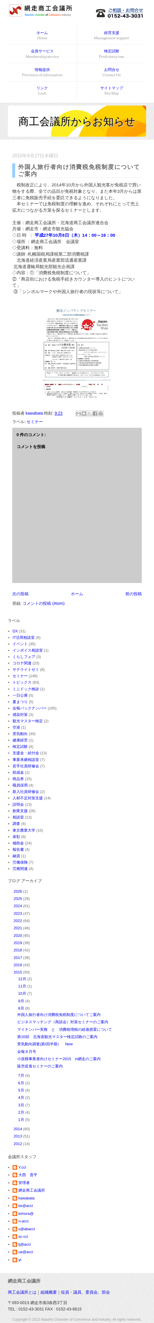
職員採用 (20, 785)
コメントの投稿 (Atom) (43, 603)
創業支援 (20, 811)
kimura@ (26, 1213)
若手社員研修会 (26, 766)
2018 (18, 950)
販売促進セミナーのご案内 (40, 1066)
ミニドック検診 (26, 689)
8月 (21, 1008)
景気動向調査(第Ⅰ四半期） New (45, 1044)
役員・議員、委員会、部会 (85, 1292)
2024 (18, 906)
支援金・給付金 (26, 753)
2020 (18, 935)
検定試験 (111, 54)
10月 (22, 993)
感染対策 (20, 714)
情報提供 (42, 72)
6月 (21, 1083)
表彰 (16, 837)
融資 (16, 856)
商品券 (18, 779)
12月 (22, 979)
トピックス (22, 682)
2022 (18, 921)
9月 (21, 1001)
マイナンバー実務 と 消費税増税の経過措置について (64, 1029)
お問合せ (111, 72)
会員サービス (42, 54)
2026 (18, 891)
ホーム (42, 36)
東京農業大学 (24, 830)
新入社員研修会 (26, 791)
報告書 (18, 849)
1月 (21, 1119)
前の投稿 (133, 593)
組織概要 (49, 1292)
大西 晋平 (27, 1175)
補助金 (18, 843)
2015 (18, 972)
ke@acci (25, 1205)
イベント (20, 644)
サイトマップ (111, 91)
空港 (16, 727)
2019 (18, 943)
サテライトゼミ (26, 669)
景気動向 (20, 734)
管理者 (24, 1183)
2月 (21, 1112)
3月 (21, 1105)
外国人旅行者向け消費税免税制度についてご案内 (59, 1014)
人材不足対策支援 (28, 798)
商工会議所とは (22, 1292)
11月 (22, 986)
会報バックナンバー (30, 708)
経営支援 (111, 36)
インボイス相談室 (28, 650)
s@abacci (26, 1229)
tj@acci (24, 1244)
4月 (21, 1097)
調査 (16, 823)
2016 (18, 965)
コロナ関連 (22, 663)
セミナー (35, 421)
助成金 (18, 772)
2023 (18, 913)
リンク (42, 91)
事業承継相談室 (26, 759)
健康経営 (20, 740)
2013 (18, 1136)
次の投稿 (20, 593)
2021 (18, 928)
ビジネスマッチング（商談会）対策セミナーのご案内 (62, 1022)
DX (15, 631)
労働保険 (20, 862)
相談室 (18, 817)
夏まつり (20, 702)
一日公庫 (20, 695)
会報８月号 (26, 1051)
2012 (18, 1144)
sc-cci (23, 1236)
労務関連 (20, 868)
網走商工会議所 (31, 1190)
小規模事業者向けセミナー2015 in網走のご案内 (59, 1059)
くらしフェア (24, 657)
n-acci (23, 1221)
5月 (21, 1090)
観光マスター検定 (28, 721)
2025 (18, 898)
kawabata (26, 1198)
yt (19, 1260)
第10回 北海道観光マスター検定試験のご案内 (57, 1037)
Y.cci (22, 1167)
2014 (18, 1129)
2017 (18, 957)
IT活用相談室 (24, 637)
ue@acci (25, 1252)
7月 (21, 1075)
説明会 (18, 804)
